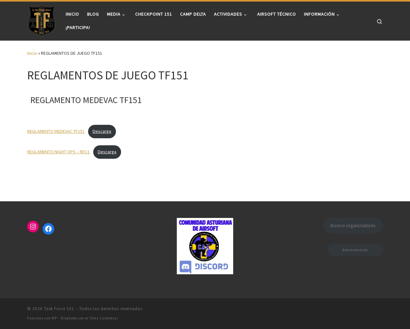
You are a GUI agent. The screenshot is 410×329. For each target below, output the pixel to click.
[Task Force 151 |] (41, 19)
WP (54, 318)
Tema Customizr (103, 318)
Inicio (32, 53)
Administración (355, 249)
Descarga (102, 131)
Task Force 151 (59, 308)
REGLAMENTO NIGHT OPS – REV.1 (58, 152)
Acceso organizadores (353, 225)
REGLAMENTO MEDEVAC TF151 (56, 131)
